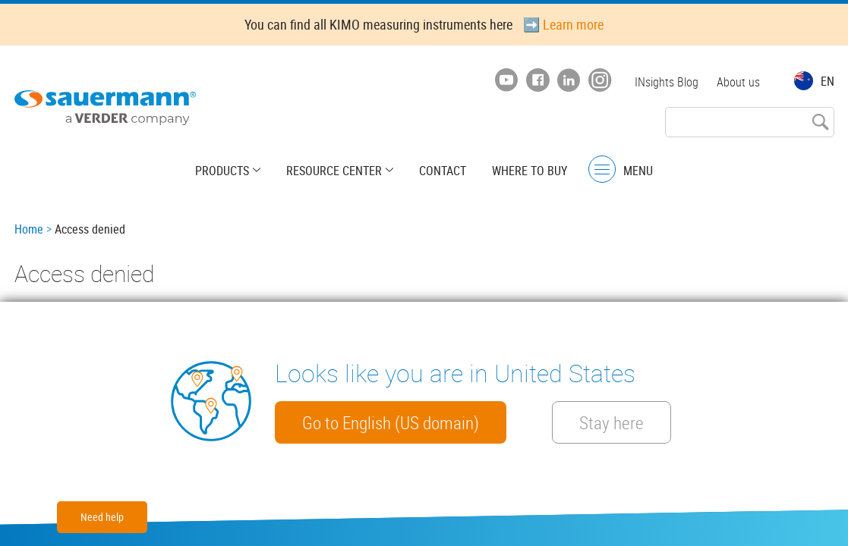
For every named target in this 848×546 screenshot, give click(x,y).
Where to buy (529, 170)
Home (28, 229)
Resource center (334, 170)
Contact (442, 170)
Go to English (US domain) (390, 422)
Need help (102, 517)
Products (222, 170)
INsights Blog (666, 82)
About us (738, 82)
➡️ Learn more (563, 24)
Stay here (611, 422)
